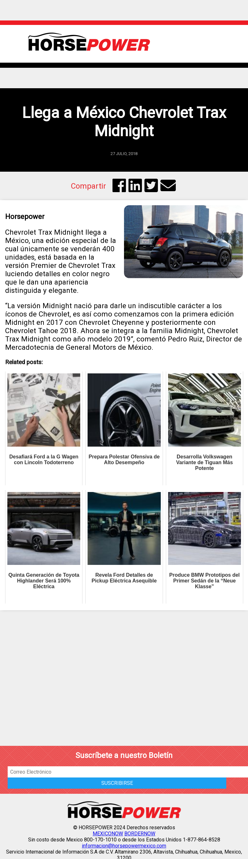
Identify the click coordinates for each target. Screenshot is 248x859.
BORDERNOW (139, 834)
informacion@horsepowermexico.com (124, 846)
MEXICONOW (108, 834)
